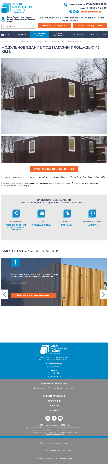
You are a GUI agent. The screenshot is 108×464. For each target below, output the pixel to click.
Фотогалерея (77, 34)
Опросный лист (65, 388)
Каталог (39, 388)
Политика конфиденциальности (54, 443)
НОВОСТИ (54, 406)
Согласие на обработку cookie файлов (54, 451)
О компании (20, 34)
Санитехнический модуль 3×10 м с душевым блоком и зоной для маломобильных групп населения (34, 275)
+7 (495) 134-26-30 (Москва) (15, 228)
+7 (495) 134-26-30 (96, 8)
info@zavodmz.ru (91, 11)
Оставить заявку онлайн (90, 25)
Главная (4, 42)
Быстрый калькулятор (54, 25)
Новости (94, 34)
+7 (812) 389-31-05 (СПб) (15, 225)
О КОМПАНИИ (54, 401)
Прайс (52, 388)
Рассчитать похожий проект (54, 169)
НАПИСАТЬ (66, 225)
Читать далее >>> (18, 283)
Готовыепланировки (58, 34)
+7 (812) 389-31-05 (96, 4)
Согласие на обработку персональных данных (54, 458)
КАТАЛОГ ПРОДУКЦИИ (54, 396)
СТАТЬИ (54, 411)
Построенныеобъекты (39, 34)
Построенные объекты (22, 42)
